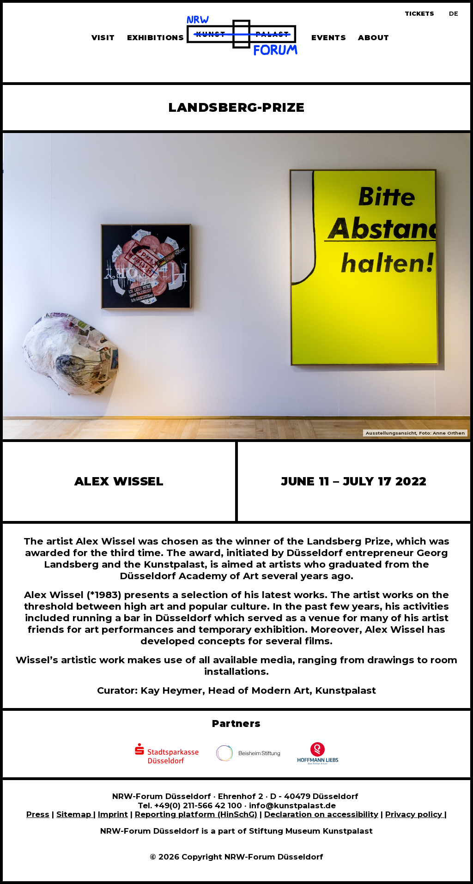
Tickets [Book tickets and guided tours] (419, 13)
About (373, 37)
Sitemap (74, 814)
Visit (103, 37)
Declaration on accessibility (321, 814)
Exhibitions (155, 37)
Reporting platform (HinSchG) (196, 814)
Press (37, 814)
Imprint (113, 814)
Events (328, 37)
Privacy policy (414, 814)
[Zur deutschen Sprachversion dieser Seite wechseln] (453, 13)
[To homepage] (242, 37)
